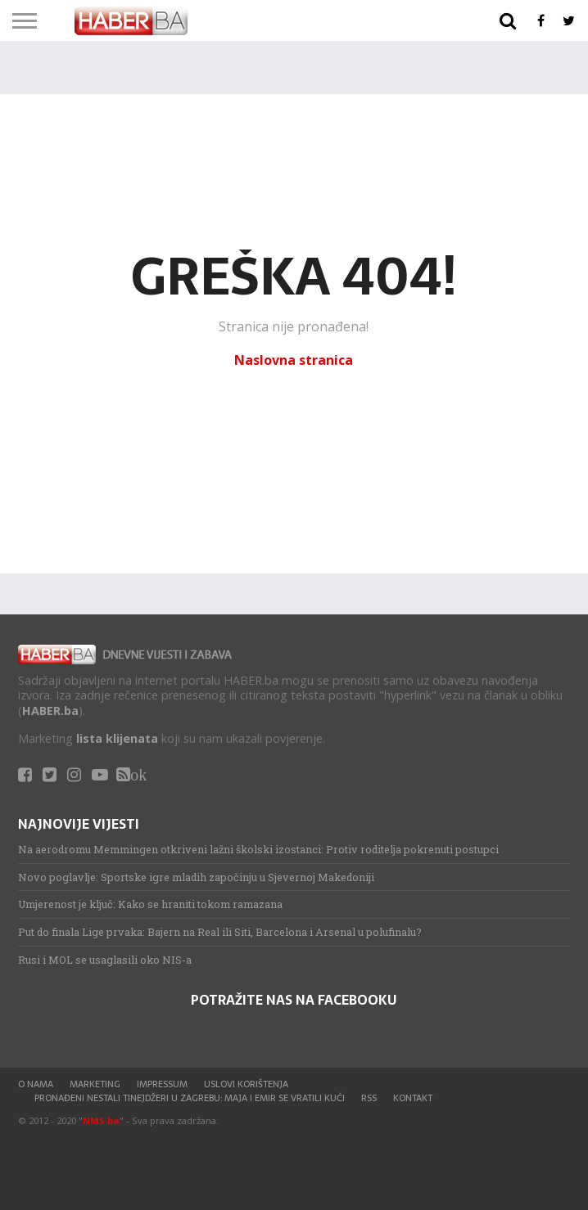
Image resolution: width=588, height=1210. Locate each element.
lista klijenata (117, 738)
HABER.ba (50, 710)
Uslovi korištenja (246, 1084)
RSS (369, 1098)
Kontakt (412, 1098)
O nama (35, 1084)
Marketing (95, 1084)
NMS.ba (101, 1120)
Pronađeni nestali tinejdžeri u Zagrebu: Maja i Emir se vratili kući (189, 1098)
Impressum (162, 1084)
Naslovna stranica (293, 360)
